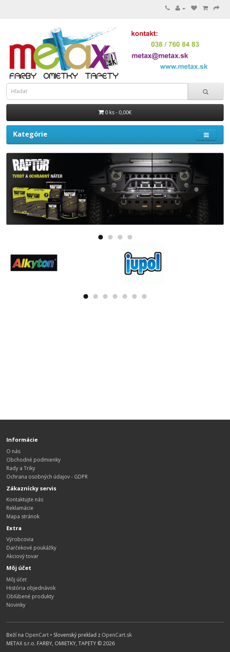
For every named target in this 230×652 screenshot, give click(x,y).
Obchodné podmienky (33, 459)
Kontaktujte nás (24, 499)
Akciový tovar (22, 556)
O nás (13, 451)
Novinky (15, 604)
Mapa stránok (22, 516)
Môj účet (16, 579)
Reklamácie (19, 508)
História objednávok (30, 587)
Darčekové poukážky (31, 547)
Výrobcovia (19, 539)
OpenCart (37, 634)
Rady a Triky (20, 468)
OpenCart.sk (117, 634)
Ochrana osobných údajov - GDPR (47, 476)
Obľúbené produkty (30, 596)
